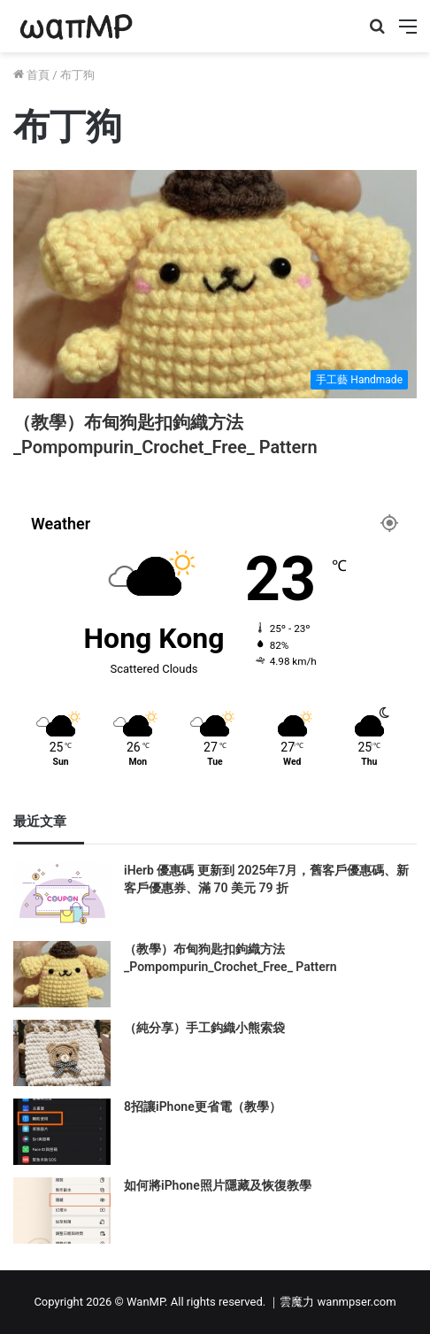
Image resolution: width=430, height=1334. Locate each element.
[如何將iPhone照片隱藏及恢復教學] (62, 1210)
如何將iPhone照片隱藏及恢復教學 (217, 1185)
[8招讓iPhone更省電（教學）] (62, 1132)
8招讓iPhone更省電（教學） (202, 1106)
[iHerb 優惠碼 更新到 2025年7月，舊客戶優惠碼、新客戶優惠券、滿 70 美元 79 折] (62, 895)
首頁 (31, 74)
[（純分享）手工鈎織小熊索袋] (62, 1053)
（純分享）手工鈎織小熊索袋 (204, 1028)
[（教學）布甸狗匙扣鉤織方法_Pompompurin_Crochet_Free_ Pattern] (215, 283)
